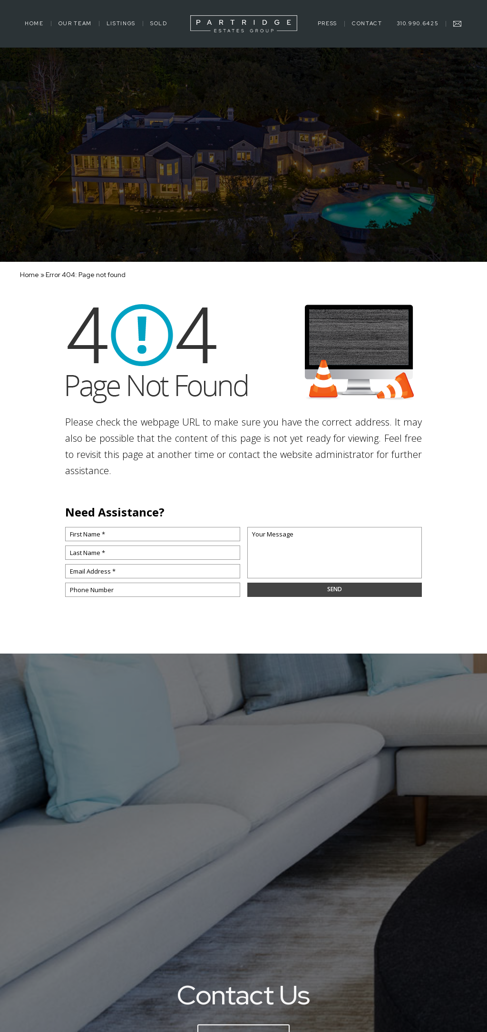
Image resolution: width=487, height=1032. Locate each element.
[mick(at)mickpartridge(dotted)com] (457, 24)
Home (34, 23)
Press (327, 23)
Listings (121, 23)
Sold (158, 23)
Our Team (75, 23)
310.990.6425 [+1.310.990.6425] (418, 23)
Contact (367, 23)
